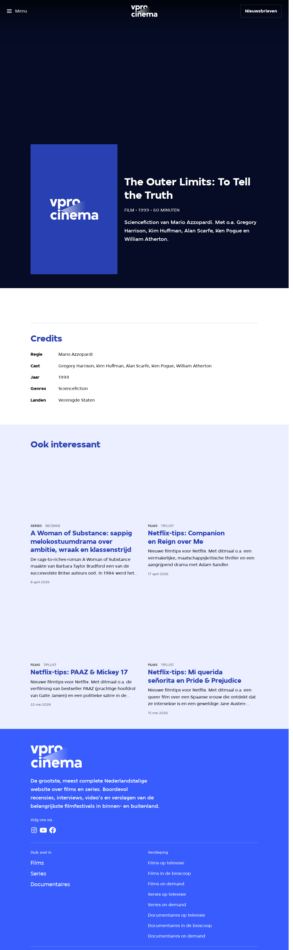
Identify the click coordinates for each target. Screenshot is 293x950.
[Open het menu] (17, 11)
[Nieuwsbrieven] (261, 11)
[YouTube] (43, 830)
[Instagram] (34, 830)
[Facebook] (52, 830)
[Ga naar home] (144, 11)
